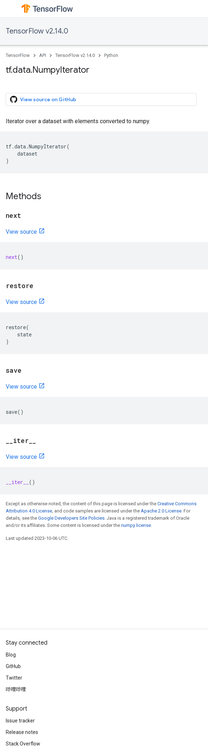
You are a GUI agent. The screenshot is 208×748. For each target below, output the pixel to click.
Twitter (14, 678)
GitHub (13, 666)
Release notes (22, 732)
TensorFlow (18, 55)
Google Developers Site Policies (71, 518)
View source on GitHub (43, 99)
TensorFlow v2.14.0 (37, 31)
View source (21, 231)
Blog (11, 655)
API (42, 55)
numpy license (136, 525)
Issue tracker (20, 721)
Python (111, 55)
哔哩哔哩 (16, 689)
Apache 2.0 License (161, 511)
